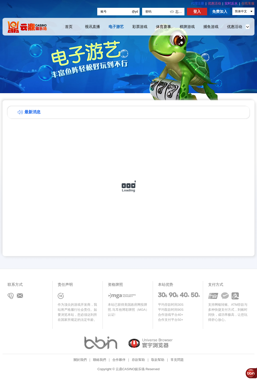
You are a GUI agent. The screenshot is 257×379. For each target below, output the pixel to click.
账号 (104, 11)
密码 (148, 11)
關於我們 (80, 360)
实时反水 (231, 3)
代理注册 (197, 3)
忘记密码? (179, 12)
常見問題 (177, 360)
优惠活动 (214, 3)
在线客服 (247, 3)
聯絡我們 (99, 360)
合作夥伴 (118, 360)
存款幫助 (138, 360)
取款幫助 (157, 360)
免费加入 (219, 11)
